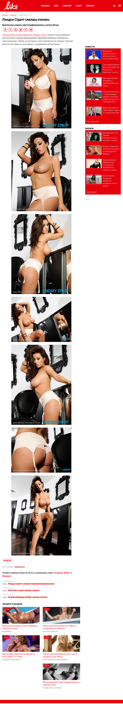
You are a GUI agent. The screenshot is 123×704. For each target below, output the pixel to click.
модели (7, 560)
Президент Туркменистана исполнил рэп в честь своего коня (110, 55)
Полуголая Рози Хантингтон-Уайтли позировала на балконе (59, 627)
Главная (5, 15)
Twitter (67, 572)
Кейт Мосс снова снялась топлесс (21, 590)
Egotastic (20, 567)
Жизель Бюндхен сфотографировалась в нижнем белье (61, 683)
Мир (56, 5)
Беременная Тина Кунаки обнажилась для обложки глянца (110, 136)
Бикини (90, 5)
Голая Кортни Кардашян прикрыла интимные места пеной (110, 180)
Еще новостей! (92, 121)
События (67, 5)
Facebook (58, 572)
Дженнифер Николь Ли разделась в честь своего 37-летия (18, 655)
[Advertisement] (21, 678)
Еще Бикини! (91, 192)
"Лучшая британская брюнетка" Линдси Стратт (24, 34)
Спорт (79, 5)
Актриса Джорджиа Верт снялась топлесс (25, 597)
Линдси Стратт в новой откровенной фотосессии (28, 583)
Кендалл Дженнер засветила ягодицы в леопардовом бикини (111, 150)
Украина (45, 5)
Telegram (6, 576)
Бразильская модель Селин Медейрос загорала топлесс (19, 627)
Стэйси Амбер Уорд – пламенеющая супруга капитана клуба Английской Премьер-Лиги (111, 96)
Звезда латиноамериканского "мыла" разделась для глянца (60, 655)
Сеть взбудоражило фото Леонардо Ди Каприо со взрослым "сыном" (111, 68)
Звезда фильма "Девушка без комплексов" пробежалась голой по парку (109, 165)
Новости (90, 46)
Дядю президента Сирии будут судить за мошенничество (111, 110)
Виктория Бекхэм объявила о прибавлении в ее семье (111, 82)
